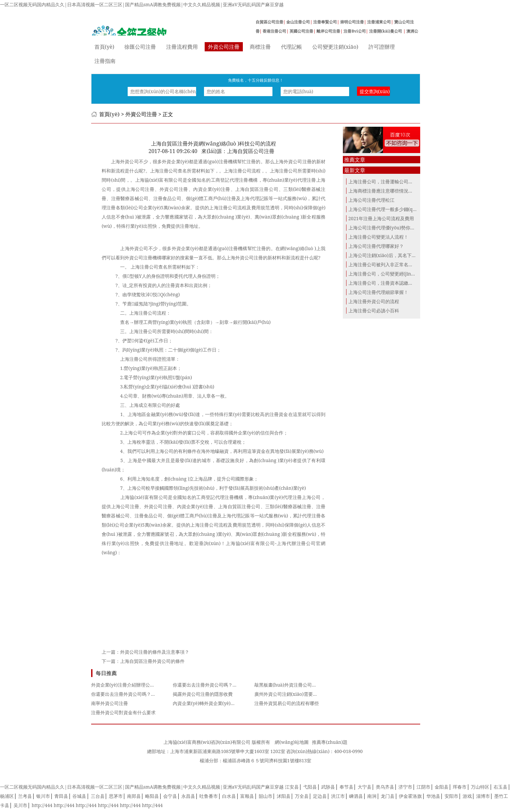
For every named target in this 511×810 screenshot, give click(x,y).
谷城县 (79, 796)
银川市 (43, 796)
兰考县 (25, 796)
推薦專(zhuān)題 (329, 742)
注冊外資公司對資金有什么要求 (123, 712)
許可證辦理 (382, 46)
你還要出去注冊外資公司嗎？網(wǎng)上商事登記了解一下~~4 (155, 694)
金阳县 (441, 787)
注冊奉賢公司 (325, 22)
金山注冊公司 (298, 22)
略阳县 (152, 796)
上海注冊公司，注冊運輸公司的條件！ (387, 181)
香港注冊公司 (274, 31)
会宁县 (170, 796)
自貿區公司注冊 (269, 22)
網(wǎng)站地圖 (291, 742)
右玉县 (500, 787)
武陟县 (328, 787)
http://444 (42, 805)
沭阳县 (284, 796)
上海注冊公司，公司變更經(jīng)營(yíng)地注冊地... (401, 274)
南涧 (371, 796)
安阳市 (451, 796)
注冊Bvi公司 (355, 31)
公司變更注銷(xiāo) (335, 46)
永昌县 (188, 796)
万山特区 (480, 787)
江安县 (292, 787)
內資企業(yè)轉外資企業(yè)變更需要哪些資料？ (222, 703)
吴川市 (20, 805)
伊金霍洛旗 (410, 796)
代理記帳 (291, 46)
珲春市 (460, 787)
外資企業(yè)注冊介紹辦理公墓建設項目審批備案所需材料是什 (155, 685)
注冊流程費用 (182, 46)
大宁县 (364, 787)
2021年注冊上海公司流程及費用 (381, 218)
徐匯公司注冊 (140, 46)
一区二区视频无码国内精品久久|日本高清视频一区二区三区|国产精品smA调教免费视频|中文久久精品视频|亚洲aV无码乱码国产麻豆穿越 (142, 4)
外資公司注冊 (224, 46)
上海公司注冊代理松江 (371, 200)
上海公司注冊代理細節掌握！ (378, 292)
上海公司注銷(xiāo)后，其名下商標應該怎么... (395, 255)
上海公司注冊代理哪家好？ (376, 246)
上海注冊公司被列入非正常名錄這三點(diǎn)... (395, 264)
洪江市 (338, 796)
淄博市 (483, 796)
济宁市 (405, 787)
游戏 (467, 796)
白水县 (229, 796)
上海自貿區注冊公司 (239, 506)
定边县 (320, 796)
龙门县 (388, 796)
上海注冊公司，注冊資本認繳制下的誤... (389, 283)
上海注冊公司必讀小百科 (373, 310)
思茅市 (116, 796)
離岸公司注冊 (328, 31)
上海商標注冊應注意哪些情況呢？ (383, 191)
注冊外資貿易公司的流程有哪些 (286, 703)
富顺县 (247, 796)
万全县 (302, 796)
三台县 (98, 796)
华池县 (433, 796)
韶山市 (265, 796)
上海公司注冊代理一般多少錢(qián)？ (385, 209)
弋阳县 (310, 787)
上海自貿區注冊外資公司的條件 (152, 661)
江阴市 (423, 787)
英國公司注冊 (301, 31)
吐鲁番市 (208, 796)
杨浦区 (7, 796)
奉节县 (346, 787)
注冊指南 (104, 61)
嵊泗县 (356, 796)
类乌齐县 (385, 787)
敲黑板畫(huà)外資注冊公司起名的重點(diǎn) (301, 685)
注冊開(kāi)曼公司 (386, 31)
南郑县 (134, 796)
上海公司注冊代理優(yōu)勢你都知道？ (388, 227)
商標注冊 (260, 46)
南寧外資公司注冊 (109, 703)
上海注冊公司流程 (209, 525)
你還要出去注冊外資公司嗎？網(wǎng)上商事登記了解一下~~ (236, 685)
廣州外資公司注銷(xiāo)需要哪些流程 (292, 694)
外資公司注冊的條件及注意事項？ (154, 652)
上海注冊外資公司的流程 (373, 301)
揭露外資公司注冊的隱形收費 (203, 694)
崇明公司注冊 (352, 22)
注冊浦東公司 (379, 22)
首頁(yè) (104, 46)
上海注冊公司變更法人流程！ (378, 237)
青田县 (61, 796)
